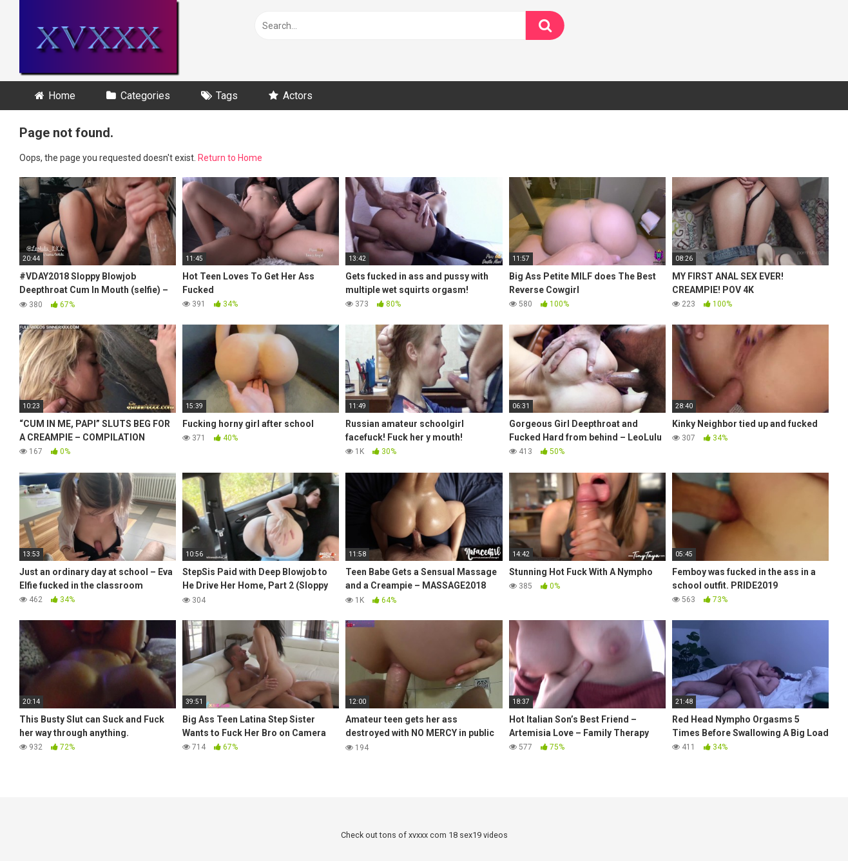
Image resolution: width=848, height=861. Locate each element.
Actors (298, 96)
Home (61, 96)
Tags (227, 96)
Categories (145, 96)
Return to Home (230, 158)
